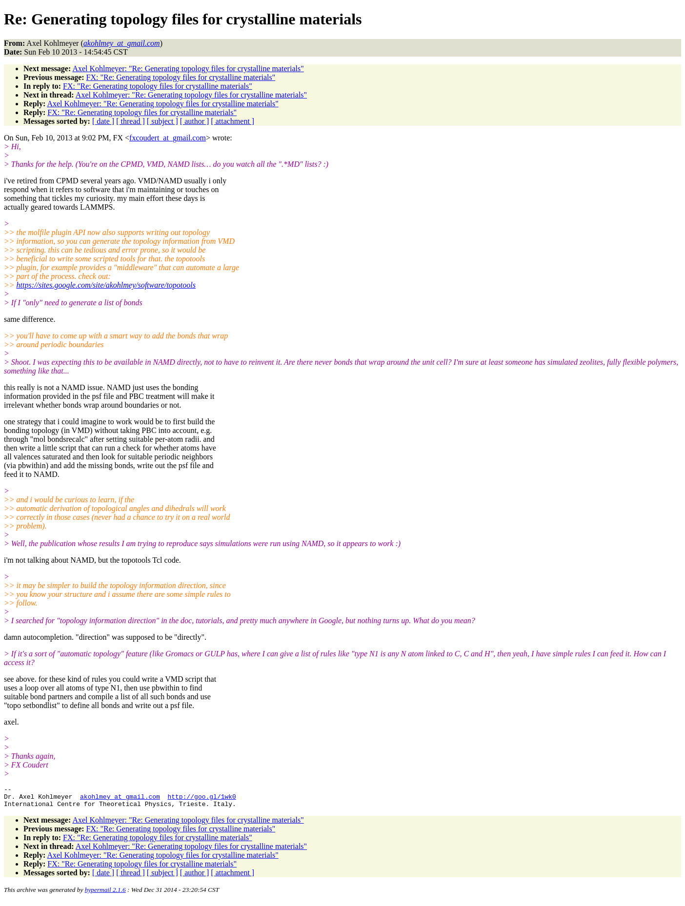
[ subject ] (162, 121)
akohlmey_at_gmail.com (120, 799)
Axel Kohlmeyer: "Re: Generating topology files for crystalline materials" (187, 68)
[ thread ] (130, 121)
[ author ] (194, 121)
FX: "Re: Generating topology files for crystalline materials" (181, 77)
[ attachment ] (232, 121)
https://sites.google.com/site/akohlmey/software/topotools (106, 285)
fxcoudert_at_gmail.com (167, 138)
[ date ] (103, 121)
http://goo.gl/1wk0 (201, 799)
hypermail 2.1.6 (105, 894)
